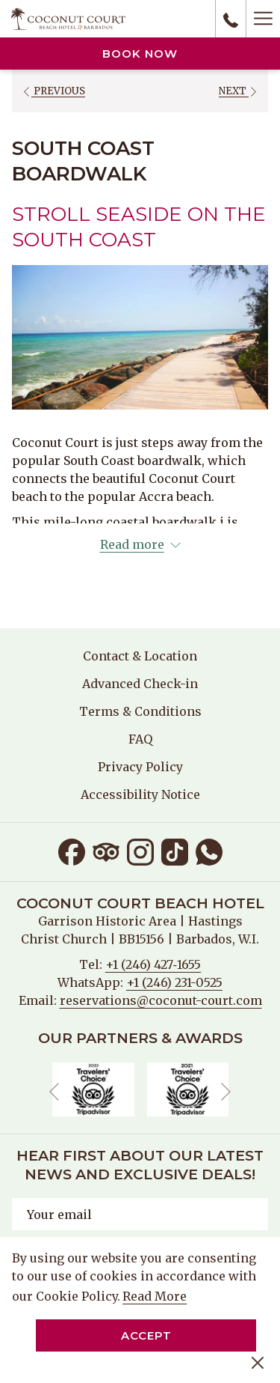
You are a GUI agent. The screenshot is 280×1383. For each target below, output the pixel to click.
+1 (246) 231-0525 (174, 982)
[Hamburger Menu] (263, 18)
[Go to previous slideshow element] (54, 1092)
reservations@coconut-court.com (161, 1000)
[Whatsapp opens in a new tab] (209, 850)
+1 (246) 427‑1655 (153, 964)
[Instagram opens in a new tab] (140, 850)
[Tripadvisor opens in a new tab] (106, 850)
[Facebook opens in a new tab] (71, 850)
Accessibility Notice (140, 794)
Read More (155, 1296)
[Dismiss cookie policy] (257, 1361)
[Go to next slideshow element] (226, 1092)
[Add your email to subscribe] (140, 1214)
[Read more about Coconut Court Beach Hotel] (140, 544)
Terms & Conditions (140, 711)
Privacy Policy (140, 766)
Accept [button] (146, 1335)
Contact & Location (140, 655)
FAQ (140, 739)
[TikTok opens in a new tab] (174, 850)
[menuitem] (140, 656)
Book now (140, 53)
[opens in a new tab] (93, 1088)
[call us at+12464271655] (230, 19)
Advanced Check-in (140, 683)
